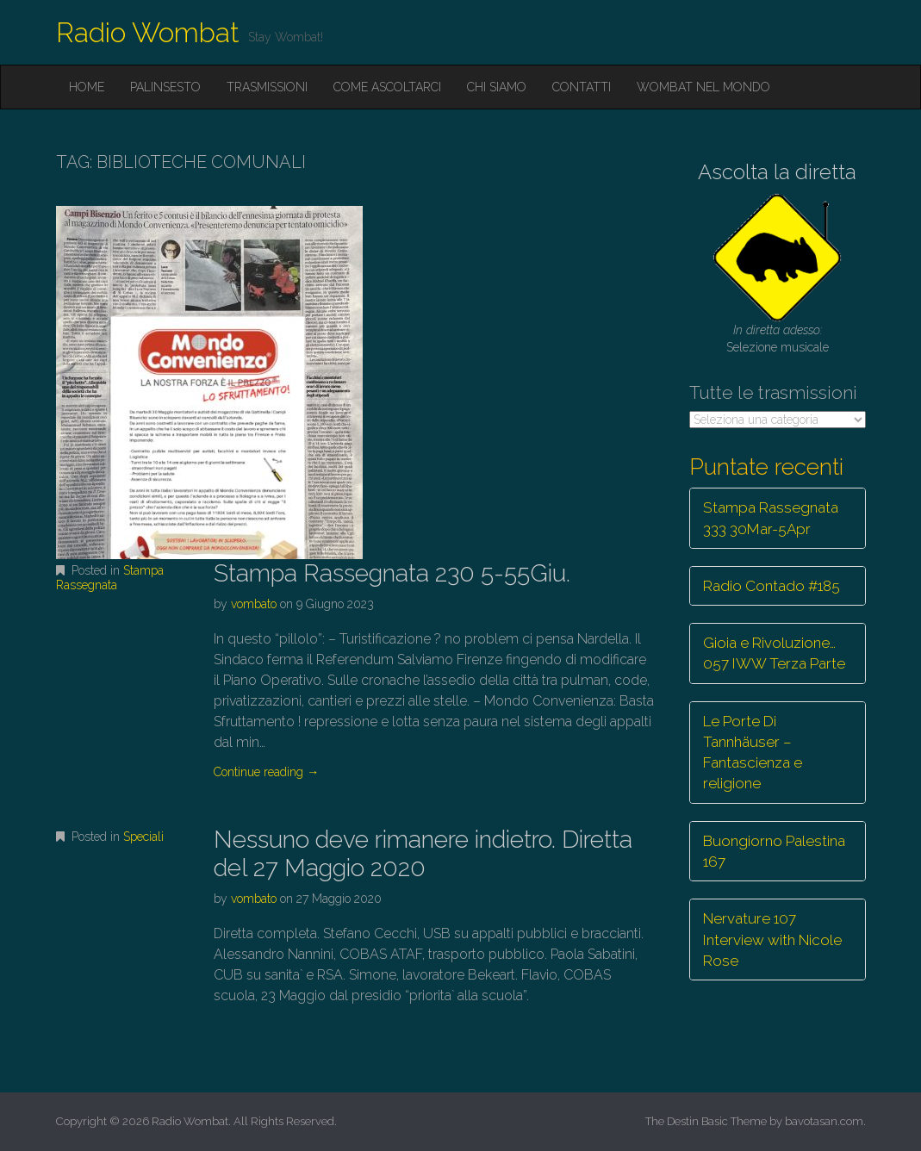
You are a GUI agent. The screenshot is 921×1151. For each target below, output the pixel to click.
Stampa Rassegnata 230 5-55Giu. (392, 573)
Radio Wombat (148, 32)
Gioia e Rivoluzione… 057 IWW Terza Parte (774, 653)
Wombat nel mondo (703, 87)
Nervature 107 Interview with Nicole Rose (772, 939)
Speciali (143, 836)
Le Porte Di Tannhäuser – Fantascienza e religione (752, 752)
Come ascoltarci (387, 87)
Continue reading (266, 772)
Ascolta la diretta (777, 171)
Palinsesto (165, 87)
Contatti (581, 87)
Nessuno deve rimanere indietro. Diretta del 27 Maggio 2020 (423, 854)
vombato (254, 604)
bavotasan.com (824, 1121)
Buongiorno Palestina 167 (774, 851)
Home (86, 87)
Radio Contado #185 (771, 585)
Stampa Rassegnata (110, 577)
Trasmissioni (267, 87)
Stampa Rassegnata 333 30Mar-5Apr (770, 518)
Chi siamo (496, 87)
